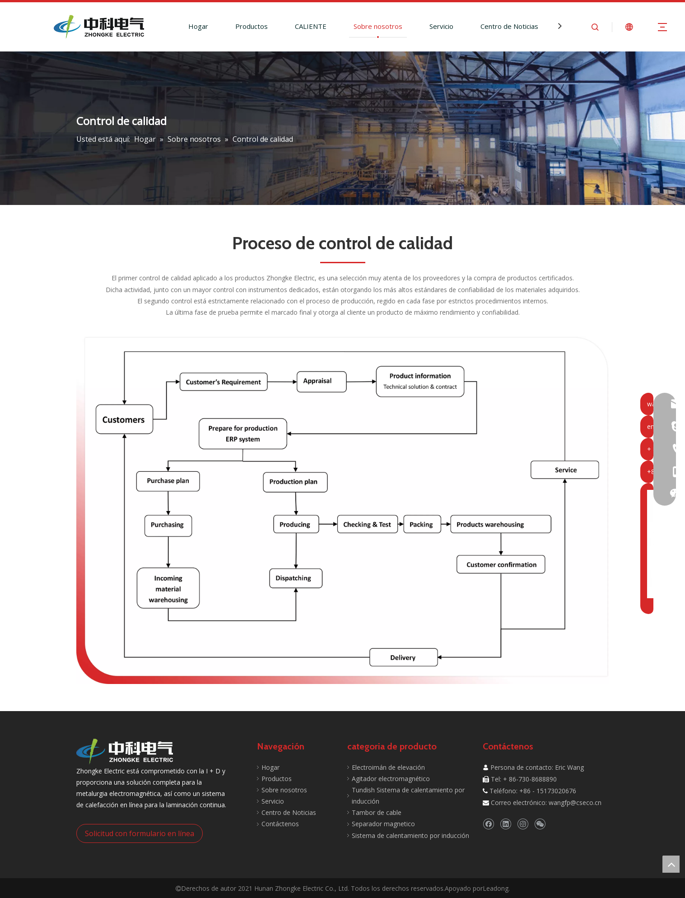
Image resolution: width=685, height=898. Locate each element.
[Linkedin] (505, 824)
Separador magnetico (383, 823)
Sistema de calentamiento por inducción (410, 835)
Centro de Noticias (509, 26)
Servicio (441, 26)
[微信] (539, 824)
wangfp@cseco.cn (575, 802)
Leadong (495, 888)
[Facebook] (488, 824)
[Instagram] (522, 824)
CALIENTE (310, 26)
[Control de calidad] (342, 510)
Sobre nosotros (378, 26)
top (671, 864)
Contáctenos (280, 823)
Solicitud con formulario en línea (139, 833)
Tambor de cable (376, 812)
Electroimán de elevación (388, 767)
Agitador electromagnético (391, 778)
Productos (251, 26)
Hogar (198, 26)
